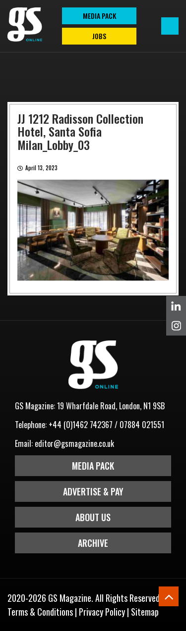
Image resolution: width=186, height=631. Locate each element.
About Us (93, 517)
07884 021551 (142, 425)
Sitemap (145, 611)
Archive (93, 542)
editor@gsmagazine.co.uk (74, 443)
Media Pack (93, 465)
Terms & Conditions (40, 611)
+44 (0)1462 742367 (81, 425)
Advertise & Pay (93, 491)
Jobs (99, 36)
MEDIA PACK (99, 15)
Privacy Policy (102, 611)
